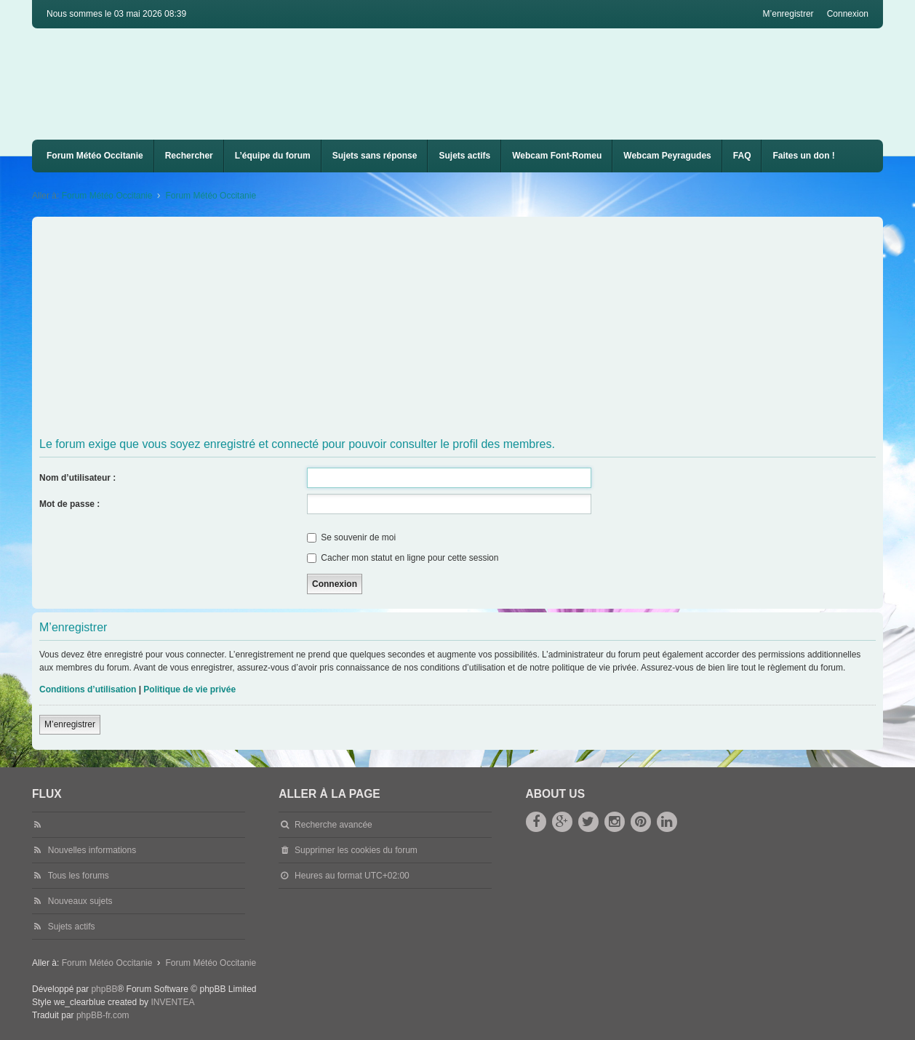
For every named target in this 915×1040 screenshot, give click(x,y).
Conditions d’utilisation (87, 689)
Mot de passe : (69, 504)
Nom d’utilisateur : (77, 478)
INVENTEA (172, 1002)
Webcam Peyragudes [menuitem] (667, 156)
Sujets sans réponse (374, 156)
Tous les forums (78, 876)
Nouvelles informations (92, 850)
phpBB (104, 989)
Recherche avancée (333, 825)
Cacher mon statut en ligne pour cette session (402, 558)
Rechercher (189, 156)
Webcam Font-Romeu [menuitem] (557, 156)
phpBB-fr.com (102, 1015)
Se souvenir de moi (351, 537)
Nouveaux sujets (80, 901)
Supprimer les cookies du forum (356, 850)
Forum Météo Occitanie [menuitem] (95, 156)
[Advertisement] (475, 329)
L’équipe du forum (273, 156)
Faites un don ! (803, 156)
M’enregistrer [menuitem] (788, 14)
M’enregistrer (69, 724)
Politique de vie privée (189, 689)
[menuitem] (556, 156)
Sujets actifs (464, 156)
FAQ (742, 156)
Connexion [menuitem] (847, 14)
